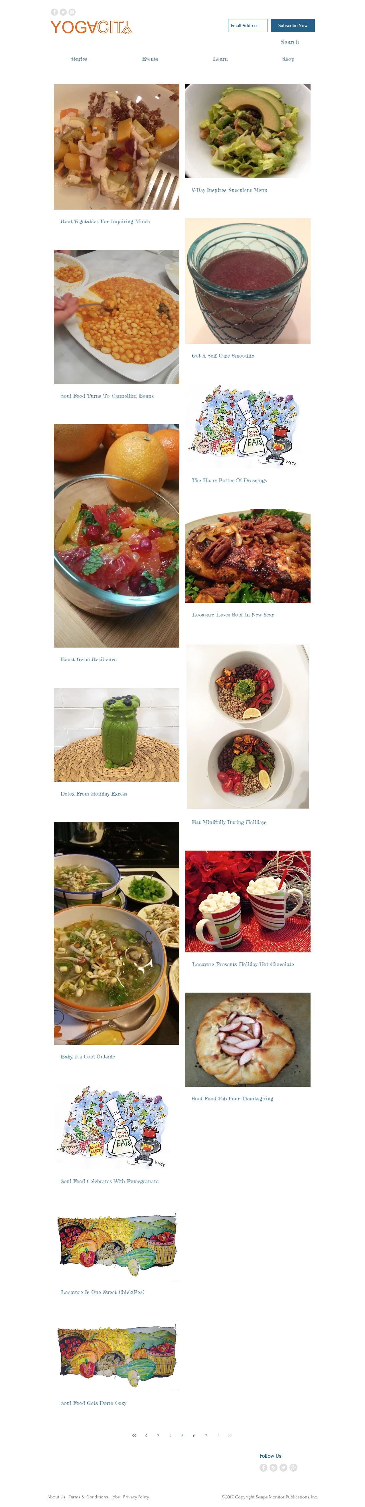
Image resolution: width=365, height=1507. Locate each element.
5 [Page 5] (182, 1435)
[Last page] (230, 1435)
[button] (79, 58)
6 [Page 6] (194, 1435)
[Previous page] (146, 1435)
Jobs (115, 1497)
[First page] (134, 1435)
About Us (56, 1497)
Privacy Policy (136, 1497)
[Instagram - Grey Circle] (72, 12)
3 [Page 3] (158, 1435)
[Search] (278, 42)
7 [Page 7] (206, 1435)
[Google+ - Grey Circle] (293, 1468)
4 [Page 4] (170, 1435)
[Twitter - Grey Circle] (63, 12)
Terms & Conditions (88, 1497)
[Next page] (218, 1435)
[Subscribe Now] (293, 25)
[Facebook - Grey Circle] (54, 12)
